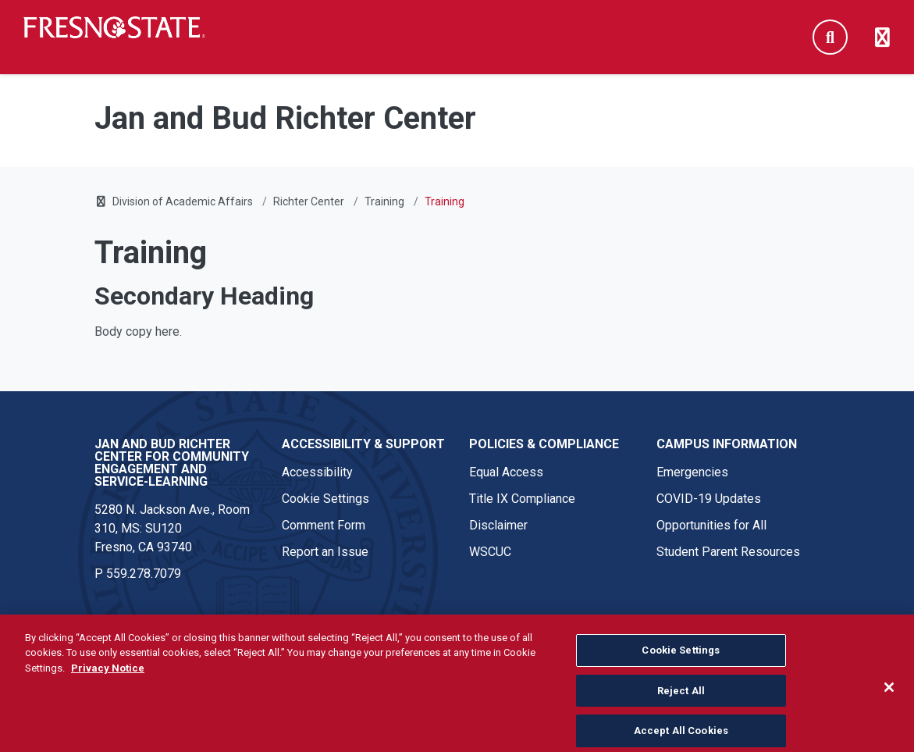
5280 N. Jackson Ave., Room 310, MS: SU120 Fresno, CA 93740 (172, 528)
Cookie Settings (325, 498)
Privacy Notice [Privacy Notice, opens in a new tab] (107, 681)
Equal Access (506, 472)
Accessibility (317, 472)
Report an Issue (325, 551)
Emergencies (692, 472)
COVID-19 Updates (708, 498)
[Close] (889, 700)
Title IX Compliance (522, 498)
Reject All (681, 704)
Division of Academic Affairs (182, 201)
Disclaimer (498, 525)
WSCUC (490, 551)
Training (384, 201)
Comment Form (323, 525)
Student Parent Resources (728, 551)
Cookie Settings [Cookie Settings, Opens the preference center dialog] (681, 663)
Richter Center (308, 201)
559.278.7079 (143, 573)
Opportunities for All (711, 525)
